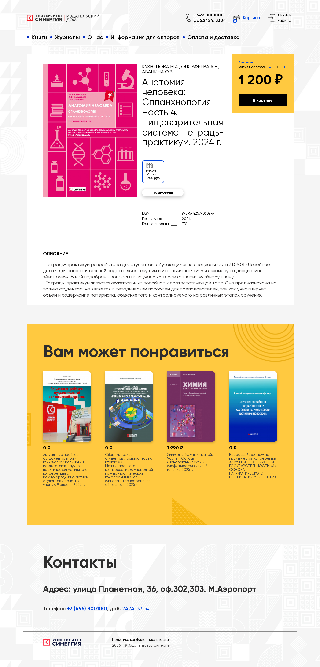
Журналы (67, 37)
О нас (95, 37)
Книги (39, 37)
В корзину (262, 100)
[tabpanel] (67, 428)
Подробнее (163, 193)
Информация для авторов (145, 37)
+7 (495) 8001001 (87, 608)
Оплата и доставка (213, 37)
